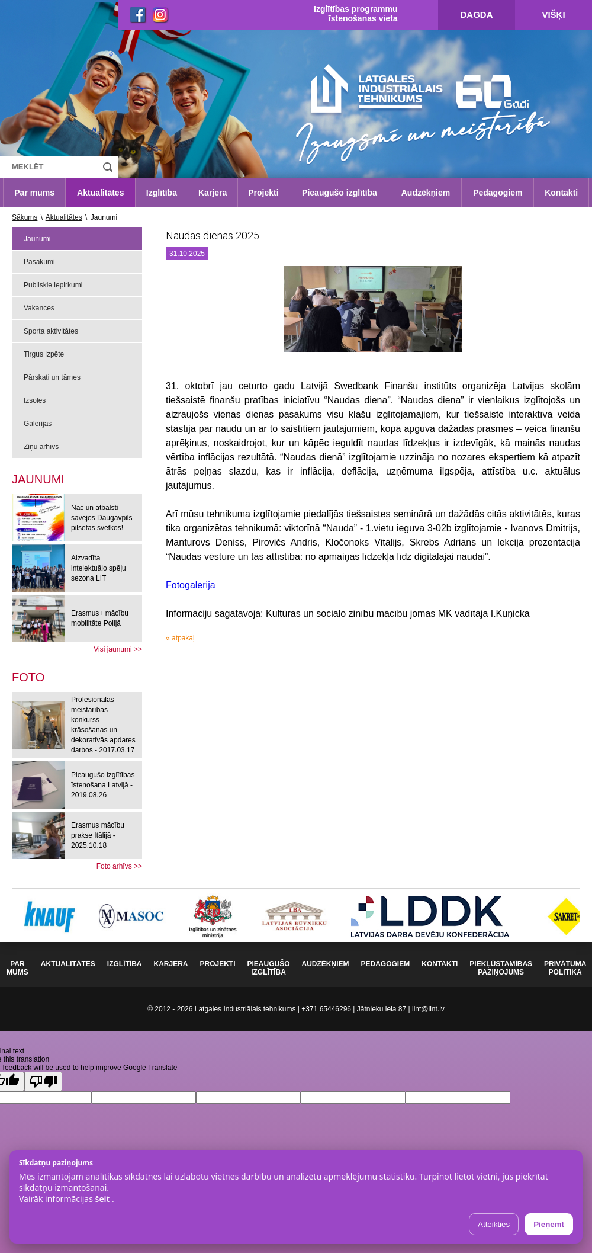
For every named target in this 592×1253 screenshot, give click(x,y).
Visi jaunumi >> (118, 649)
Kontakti (561, 192)
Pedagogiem (497, 192)
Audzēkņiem (425, 192)
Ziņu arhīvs (41, 447)
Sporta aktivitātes (51, 331)
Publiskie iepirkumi (53, 285)
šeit (103, 1198)
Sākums (24, 217)
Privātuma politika (565, 968)
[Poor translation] (43, 1081)
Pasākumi (39, 262)
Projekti (263, 192)
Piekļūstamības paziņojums (500, 968)
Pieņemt (548, 1224)
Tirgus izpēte (44, 354)
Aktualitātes (100, 192)
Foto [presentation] (28, 677)
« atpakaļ (180, 638)
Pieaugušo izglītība (339, 192)
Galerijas (38, 423)
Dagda (477, 14)
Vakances (39, 308)
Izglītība (161, 192)
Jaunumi (37, 239)
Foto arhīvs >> (119, 866)
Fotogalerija (190, 585)
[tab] (28, 677)
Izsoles (35, 400)
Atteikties (494, 1224)
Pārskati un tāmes (52, 377)
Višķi (553, 14)
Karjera (212, 192)
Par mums (34, 192)
